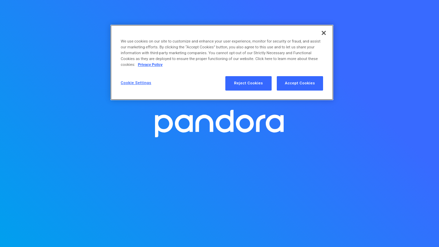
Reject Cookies (248, 83)
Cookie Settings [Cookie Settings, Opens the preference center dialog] (136, 82)
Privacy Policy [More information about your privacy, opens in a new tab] (150, 64)
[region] (221, 62)
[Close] (323, 32)
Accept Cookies (300, 83)
